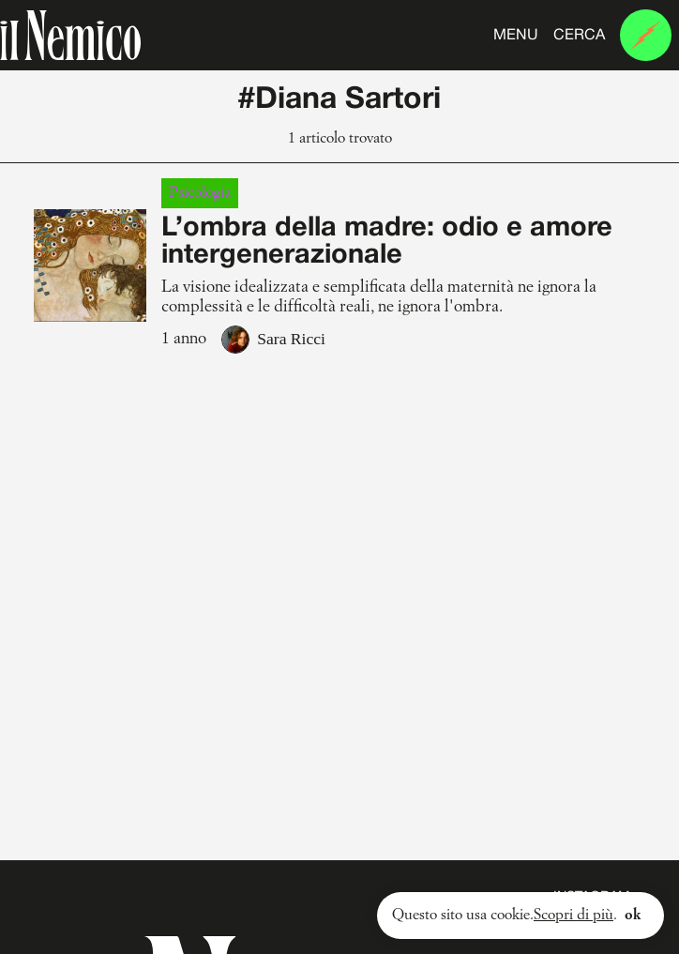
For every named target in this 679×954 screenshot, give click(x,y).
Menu (515, 35)
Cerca (579, 35)
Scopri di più (573, 915)
